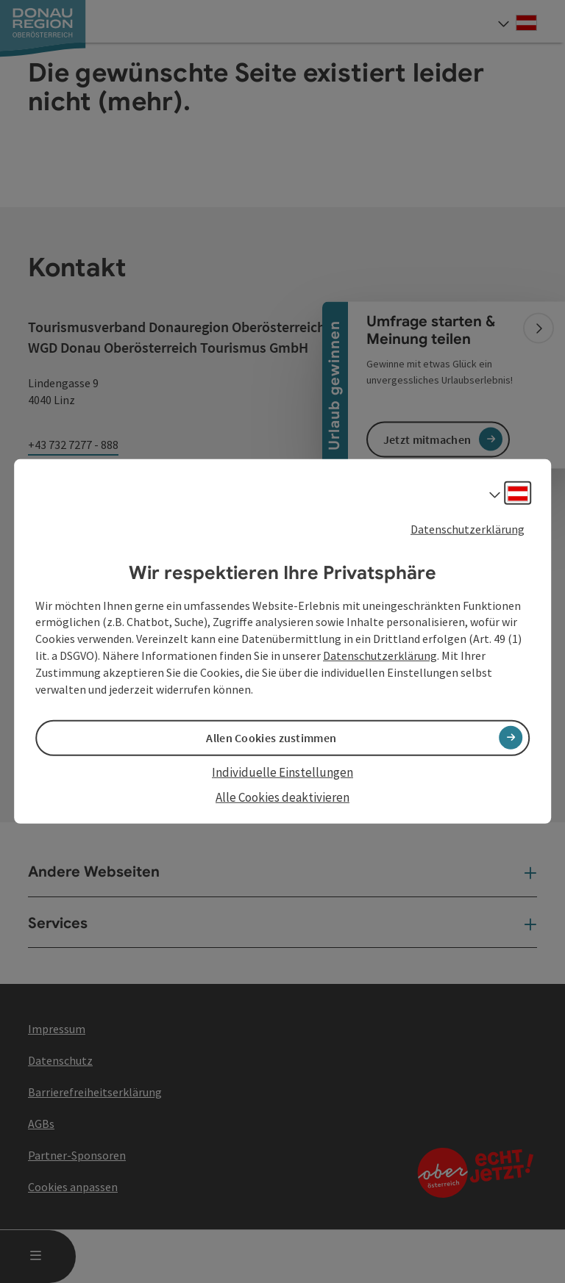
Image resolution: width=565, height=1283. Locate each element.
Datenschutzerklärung (468, 529)
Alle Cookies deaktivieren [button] (282, 797)
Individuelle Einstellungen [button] (282, 772)
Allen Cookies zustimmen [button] (271, 737)
